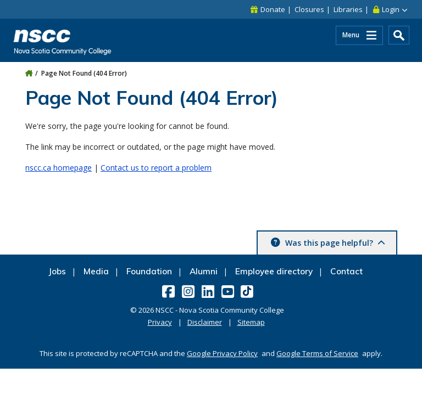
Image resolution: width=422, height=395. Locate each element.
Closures (309, 9)
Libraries (348, 9)
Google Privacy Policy (222, 353)
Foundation (149, 271)
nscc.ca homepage (58, 167)
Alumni (204, 271)
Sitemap (251, 322)
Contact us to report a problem (156, 167)
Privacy (160, 322)
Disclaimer (204, 322)
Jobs (57, 271)
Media (96, 271)
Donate (272, 9)
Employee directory (274, 271)
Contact (346, 271)
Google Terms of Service (317, 353)
